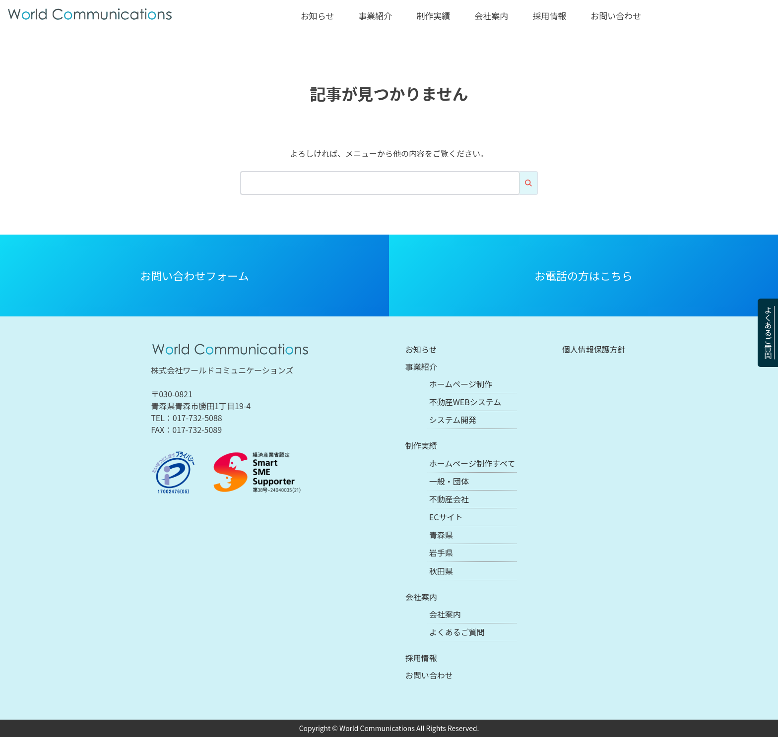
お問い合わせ (615, 15)
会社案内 (491, 15)
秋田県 (441, 571)
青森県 (441, 535)
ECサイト (446, 517)
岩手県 (441, 552)
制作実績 (433, 15)
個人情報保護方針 (594, 349)
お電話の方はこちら (583, 275)
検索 (528, 183)
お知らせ (317, 15)
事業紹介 (375, 15)
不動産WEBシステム (465, 402)
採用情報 (549, 15)
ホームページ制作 (460, 384)
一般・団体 (449, 481)
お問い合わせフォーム (194, 275)
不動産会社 (449, 499)
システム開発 (453, 420)
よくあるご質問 (768, 333)
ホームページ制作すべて (472, 463)
